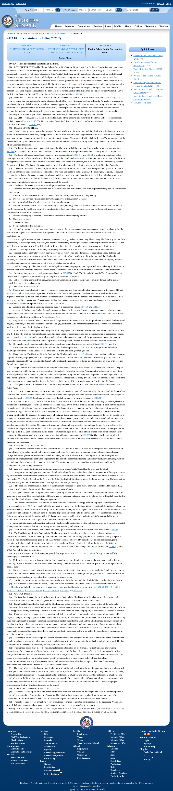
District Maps (17, 740)
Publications (82, 734)
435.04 (30, 506)
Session (98, 26)
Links (112, 758)
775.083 (91, 553)
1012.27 (20, 590)
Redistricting (49, 758)
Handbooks (115, 770)
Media (117, 26)
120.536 (76, 155)
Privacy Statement (80, 786)
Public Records (117, 776)
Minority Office (117, 740)
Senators (69, 26)
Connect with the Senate (152, 731)
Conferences (49, 746)
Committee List (17, 749)
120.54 (90, 155)
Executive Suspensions (54, 755)
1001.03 (100, 587)
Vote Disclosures (18, 743)
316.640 (27, 634)
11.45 (33, 121)
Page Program (83, 758)
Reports (47, 749)
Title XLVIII (50, 33)
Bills (46, 734)
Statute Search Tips (142, 102)
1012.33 (46, 590)
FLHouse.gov (8, 3)
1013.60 (25, 293)
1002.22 (28, 398)
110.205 (10, 337)
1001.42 (108, 587)
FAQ (112, 752)
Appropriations (50, 743)
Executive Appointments (54, 752)
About (127, 26)
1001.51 (117, 587)
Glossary (114, 749)
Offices (138, 26)
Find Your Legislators (20, 737)
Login (168, 3)
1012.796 (77, 590)
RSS (148, 734)
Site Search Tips (18, 763)
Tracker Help (149, 746)
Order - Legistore (53, 774)
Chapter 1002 (64, 33)
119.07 (112, 546)
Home (58, 26)
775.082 (78, 553)
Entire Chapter (66, 58)
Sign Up (160, 3)
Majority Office (117, 737)
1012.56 (55, 590)
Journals (48, 740)
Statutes (47, 764)
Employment (82, 749)
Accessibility (94, 786)
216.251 (27, 337)
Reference (150, 26)
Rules (112, 767)
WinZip (149, 759)
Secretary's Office (118, 743)
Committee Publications (21, 752)
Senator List (16, 734)
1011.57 (96, 307)
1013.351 (85, 347)
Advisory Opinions (118, 773)
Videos (80, 737)
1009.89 (78, 94)
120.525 (86, 435)
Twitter (145, 734)
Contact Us (82, 755)
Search (10, 754)
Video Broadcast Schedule (88, 743)
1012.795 (64, 590)
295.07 (102, 344)
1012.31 (97, 398)
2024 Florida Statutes (32, 33)
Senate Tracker (148, 737)
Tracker (163, 26)
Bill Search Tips (17, 757)
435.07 (115, 529)
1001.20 (32, 124)
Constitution (49, 767)
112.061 (10, 151)
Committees (84, 26)
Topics (80, 740)
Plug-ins (144, 749)
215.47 (66, 273)
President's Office (118, 734)
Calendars (48, 737)
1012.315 (29, 590)
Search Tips (115, 761)
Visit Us (80, 752)
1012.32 (38, 590)
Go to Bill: (29, 10)
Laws (108, 26)
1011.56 (13, 293)
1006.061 (11, 590)
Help (112, 755)
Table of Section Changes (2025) (148, 69)
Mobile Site (21, 3)
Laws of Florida (52, 770)
